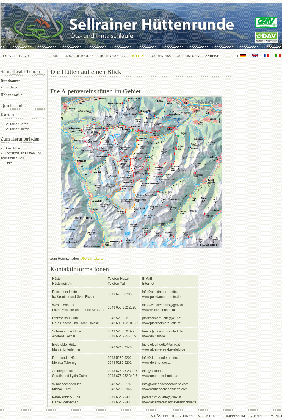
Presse (260, 416)
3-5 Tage (11, 87)
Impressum (235, 416)
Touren (86, 56)
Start (10, 56)
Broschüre (12, 148)
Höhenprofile (112, 56)
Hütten (137, 56)
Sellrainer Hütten (17, 129)
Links (8, 163)
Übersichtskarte (92, 258)
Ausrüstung (188, 56)
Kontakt (209, 416)
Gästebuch (164, 416)
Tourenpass (160, 56)
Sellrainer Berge (58, 56)
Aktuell (28, 56)
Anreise (212, 56)
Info (278, 416)
